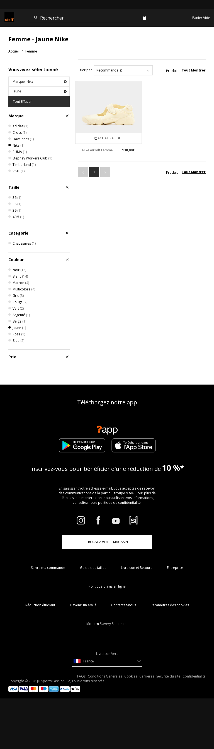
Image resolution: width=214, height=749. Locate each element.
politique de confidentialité (119, 502)
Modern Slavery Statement (107, 623)
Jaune (40, 91)
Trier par (85, 70)
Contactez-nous (123, 605)
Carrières (146, 676)
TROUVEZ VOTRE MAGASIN (107, 542)
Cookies (130, 676)
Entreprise (175, 567)
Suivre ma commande (48, 567)
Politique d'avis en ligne (107, 586)
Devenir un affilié (83, 605)
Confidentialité (194, 676)
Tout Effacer (22, 101)
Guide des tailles (93, 567)
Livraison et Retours (136, 567)
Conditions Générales (105, 676)
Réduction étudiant (40, 605)
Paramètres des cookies (170, 605)
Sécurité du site (168, 676)
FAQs (81, 676)
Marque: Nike (40, 81)
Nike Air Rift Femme (97, 150)
